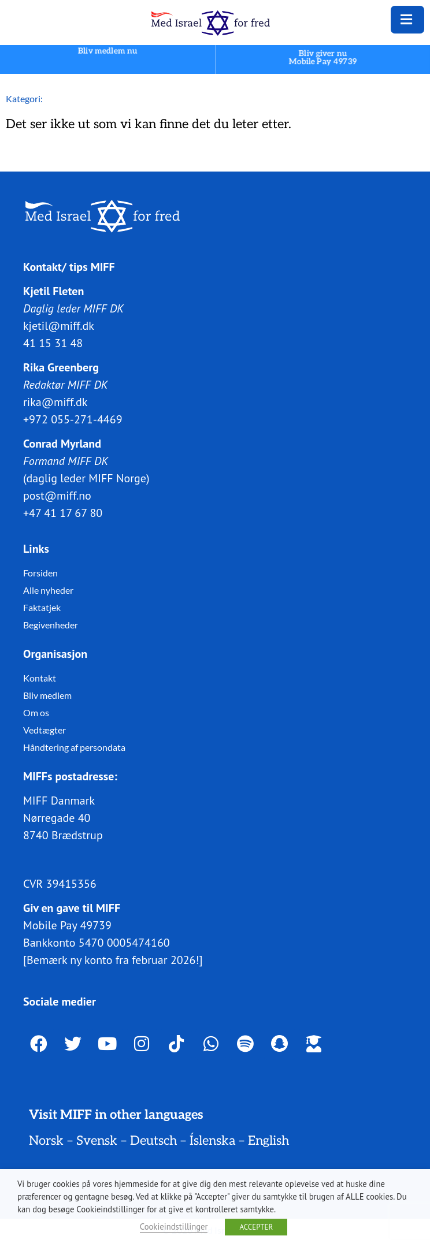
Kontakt (39, 677)
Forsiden (40, 572)
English (268, 1140)
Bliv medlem (47, 695)
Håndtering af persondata (74, 747)
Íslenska (212, 1140)
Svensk (96, 1140)
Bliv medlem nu (107, 51)
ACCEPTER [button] (256, 1227)
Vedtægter (44, 729)
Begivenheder (50, 624)
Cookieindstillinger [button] (174, 1226)
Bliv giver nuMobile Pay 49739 (323, 57)
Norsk (46, 1140)
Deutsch (153, 1140)
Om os (36, 712)
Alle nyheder (48, 590)
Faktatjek (42, 607)
